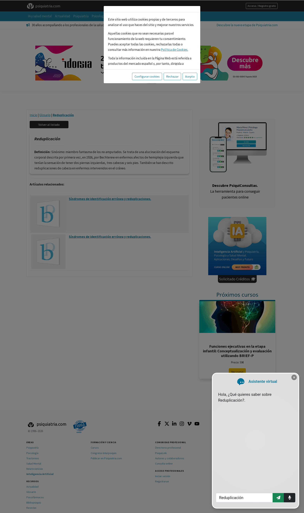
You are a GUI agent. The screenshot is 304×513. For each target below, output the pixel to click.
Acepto (190, 76)
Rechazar (172, 76)
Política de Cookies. (174, 50)
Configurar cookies (147, 76)
